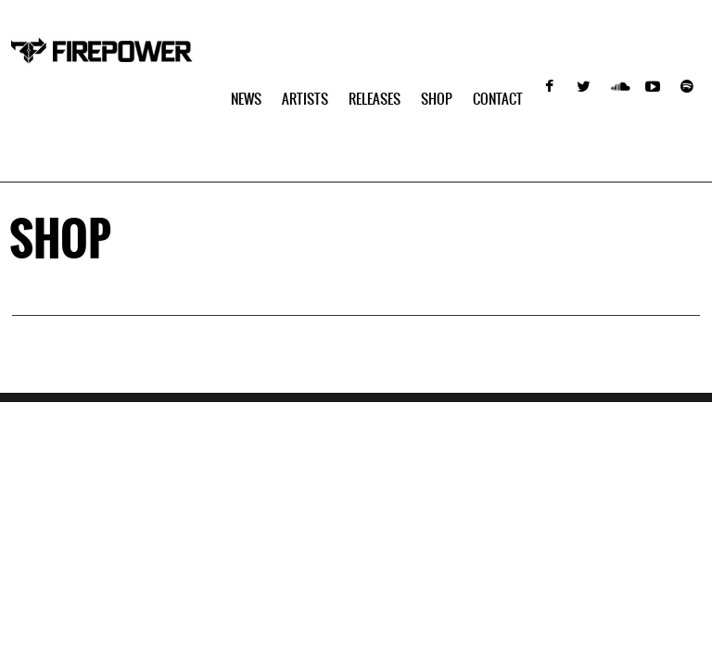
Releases (374, 98)
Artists (305, 98)
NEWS (246, 98)
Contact (498, 98)
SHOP (436, 98)
